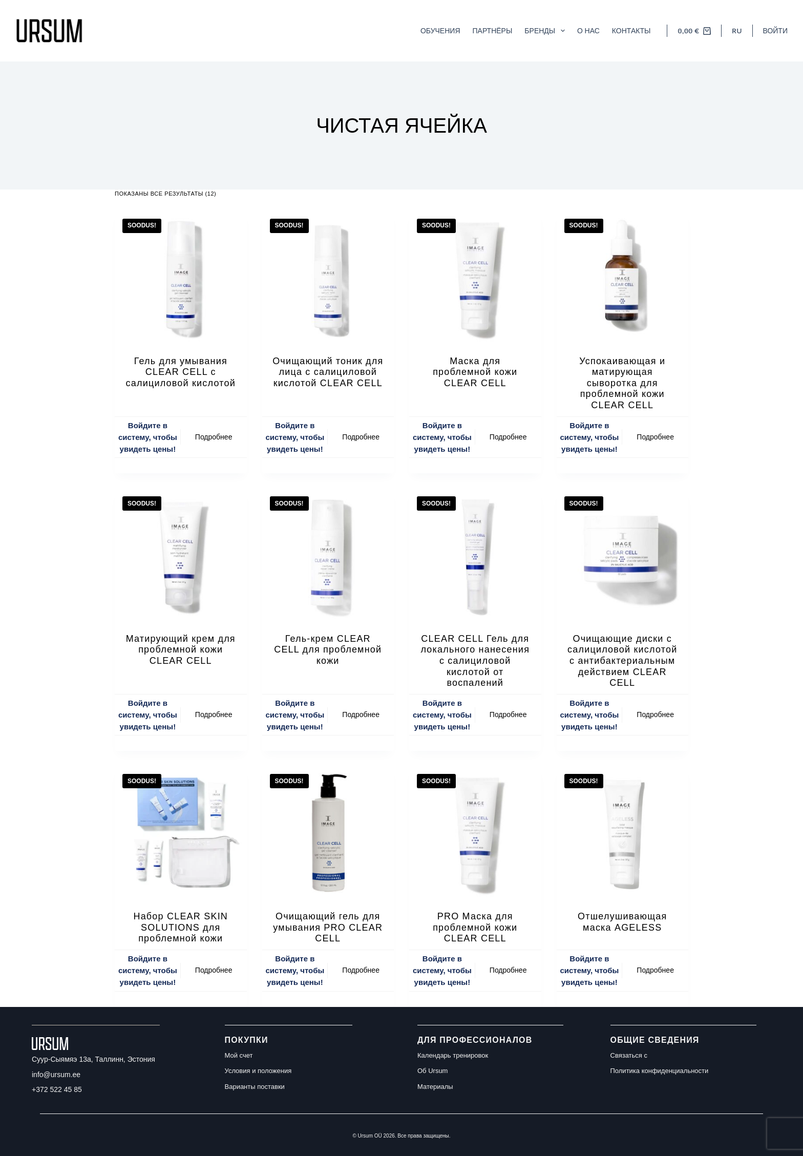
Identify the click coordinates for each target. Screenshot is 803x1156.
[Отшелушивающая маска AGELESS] (623, 832)
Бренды (546, 31)
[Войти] (775, 30)
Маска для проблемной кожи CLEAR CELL (475, 372)
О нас (588, 30)
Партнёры (493, 30)
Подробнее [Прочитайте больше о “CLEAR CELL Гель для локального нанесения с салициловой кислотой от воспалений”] (508, 714)
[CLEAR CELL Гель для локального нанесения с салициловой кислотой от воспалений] (475, 555)
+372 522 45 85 (57, 1089)
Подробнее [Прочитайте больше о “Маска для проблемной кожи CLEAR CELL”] (508, 437)
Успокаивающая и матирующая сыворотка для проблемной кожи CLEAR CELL (622, 383)
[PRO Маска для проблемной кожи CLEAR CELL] (475, 832)
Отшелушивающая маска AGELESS (622, 922)
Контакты (631, 30)
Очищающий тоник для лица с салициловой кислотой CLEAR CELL (327, 372)
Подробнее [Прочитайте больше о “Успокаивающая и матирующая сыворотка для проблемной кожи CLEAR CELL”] (655, 437)
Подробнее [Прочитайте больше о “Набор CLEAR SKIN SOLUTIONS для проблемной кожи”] (214, 970)
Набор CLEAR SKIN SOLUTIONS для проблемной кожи (180, 927)
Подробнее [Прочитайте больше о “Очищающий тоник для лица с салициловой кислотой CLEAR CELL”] (360, 437)
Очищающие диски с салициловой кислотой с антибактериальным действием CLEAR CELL (622, 661)
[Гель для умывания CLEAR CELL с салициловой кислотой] (181, 277)
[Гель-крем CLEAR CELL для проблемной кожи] (328, 555)
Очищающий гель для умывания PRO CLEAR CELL (328, 927)
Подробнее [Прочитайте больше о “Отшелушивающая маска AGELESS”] (655, 970)
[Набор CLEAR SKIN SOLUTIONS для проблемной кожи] (181, 832)
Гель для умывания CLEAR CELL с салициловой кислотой (181, 372)
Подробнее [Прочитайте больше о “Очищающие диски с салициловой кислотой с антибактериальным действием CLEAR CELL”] (655, 714)
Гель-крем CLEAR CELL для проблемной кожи (328, 650)
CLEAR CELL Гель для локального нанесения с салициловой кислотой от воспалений (475, 661)
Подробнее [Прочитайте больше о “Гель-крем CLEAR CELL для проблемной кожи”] (360, 714)
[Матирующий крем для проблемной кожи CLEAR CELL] (181, 555)
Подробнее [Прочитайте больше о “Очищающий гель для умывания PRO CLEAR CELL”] (360, 970)
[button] (737, 30)
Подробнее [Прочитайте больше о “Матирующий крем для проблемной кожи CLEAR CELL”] (214, 714)
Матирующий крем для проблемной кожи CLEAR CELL (181, 650)
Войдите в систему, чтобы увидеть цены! (147, 437)
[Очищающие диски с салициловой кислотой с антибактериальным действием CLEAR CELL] (623, 555)
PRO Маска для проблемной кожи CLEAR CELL (475, 927)
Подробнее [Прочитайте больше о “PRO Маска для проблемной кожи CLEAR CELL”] (508, 970)
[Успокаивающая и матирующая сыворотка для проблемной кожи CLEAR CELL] (623, 277)
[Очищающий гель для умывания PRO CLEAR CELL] (328, 832)
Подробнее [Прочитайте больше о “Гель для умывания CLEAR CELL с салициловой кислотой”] (214, 437)
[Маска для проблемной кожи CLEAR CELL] (475, 277)
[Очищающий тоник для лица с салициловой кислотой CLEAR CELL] (328, 277)
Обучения (440, 30)
